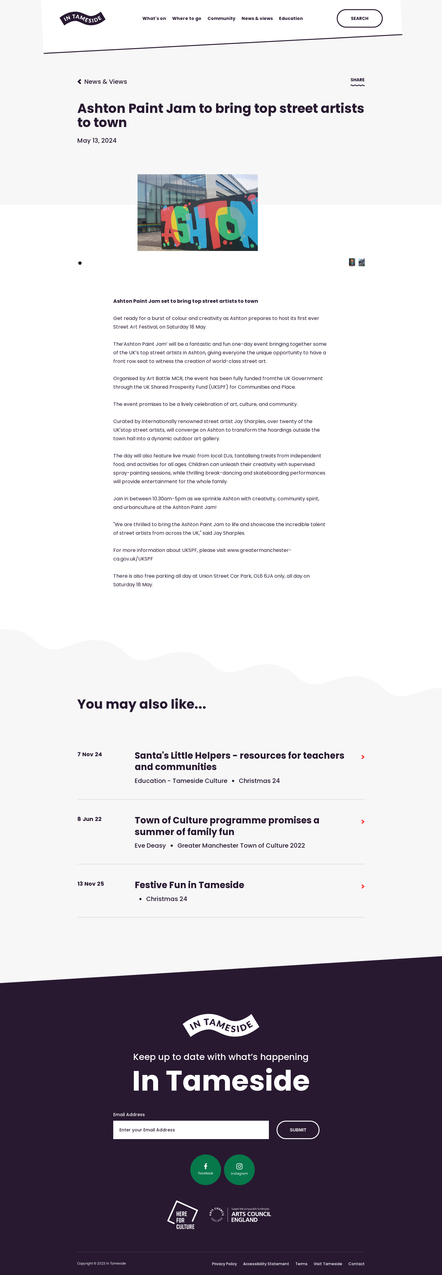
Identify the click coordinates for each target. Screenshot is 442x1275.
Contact (356, 1263)
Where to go (186, 18)
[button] (352, 262)
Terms (301, 1263)
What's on (154, 18)
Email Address (129, 1114)
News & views (257, 18)
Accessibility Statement (266, 1263)
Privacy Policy (224, 1263)
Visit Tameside (328, 1263)
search (359, 18)
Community (221, 18)
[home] (83, 18)
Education (291, 18)
